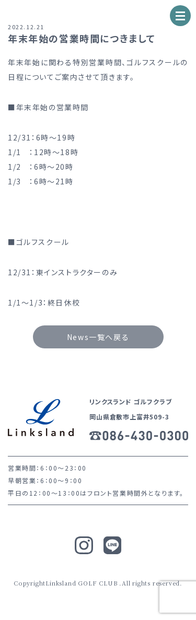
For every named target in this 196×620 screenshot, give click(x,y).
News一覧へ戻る (98, 337)
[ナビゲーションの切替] (180, 15)
